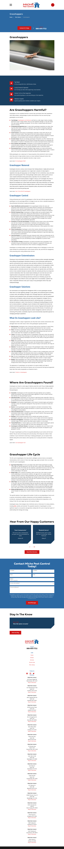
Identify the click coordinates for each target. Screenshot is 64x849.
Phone (11, 574)
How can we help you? (14, 587)
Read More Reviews (32, 552)
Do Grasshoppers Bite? (20, 161)
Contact (32, 657)
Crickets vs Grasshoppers (21, 372)
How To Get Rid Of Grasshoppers (22, 191)
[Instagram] (30, 673)
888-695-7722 (41, 29)
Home (32, 655)
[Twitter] (33, 673)
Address (11, 578)
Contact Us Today (24, 28)
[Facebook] (27, 673)
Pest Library (32, 665)
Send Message (32, 602)
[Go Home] (11, 17)
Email (34, 574)
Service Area (32, 662)
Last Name (35, 570)
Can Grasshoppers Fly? (20, 442)
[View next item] (34, 547)
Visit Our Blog (15, 632)
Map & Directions (32, 682)
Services (32, 660)
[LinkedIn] (37, 673)
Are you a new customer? (15, 583)
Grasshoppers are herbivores (24, 120)
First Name (12, 570)
